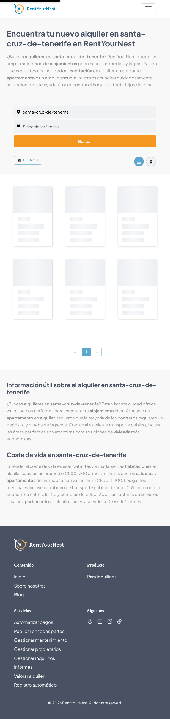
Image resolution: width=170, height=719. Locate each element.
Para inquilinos (102, 577)
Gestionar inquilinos (34, 658)
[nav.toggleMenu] (148, 8)
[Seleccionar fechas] (85, 126)
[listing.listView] (139, 161)
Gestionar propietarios (37, 649)
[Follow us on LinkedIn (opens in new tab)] (100, 621)
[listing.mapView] (151, 161)
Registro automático (35, 685)
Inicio (19, 577)
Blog (19, 594)
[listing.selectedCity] (85, 112)
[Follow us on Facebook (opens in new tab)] (90, 621)
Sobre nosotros (30, 586)
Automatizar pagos (33, 622)
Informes (23, 667)
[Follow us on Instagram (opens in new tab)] (110, 621)
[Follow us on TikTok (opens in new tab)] (119, 621)
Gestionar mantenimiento (40, 640)
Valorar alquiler (29, 676)
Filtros (28, 160)
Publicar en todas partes (39, 631)
